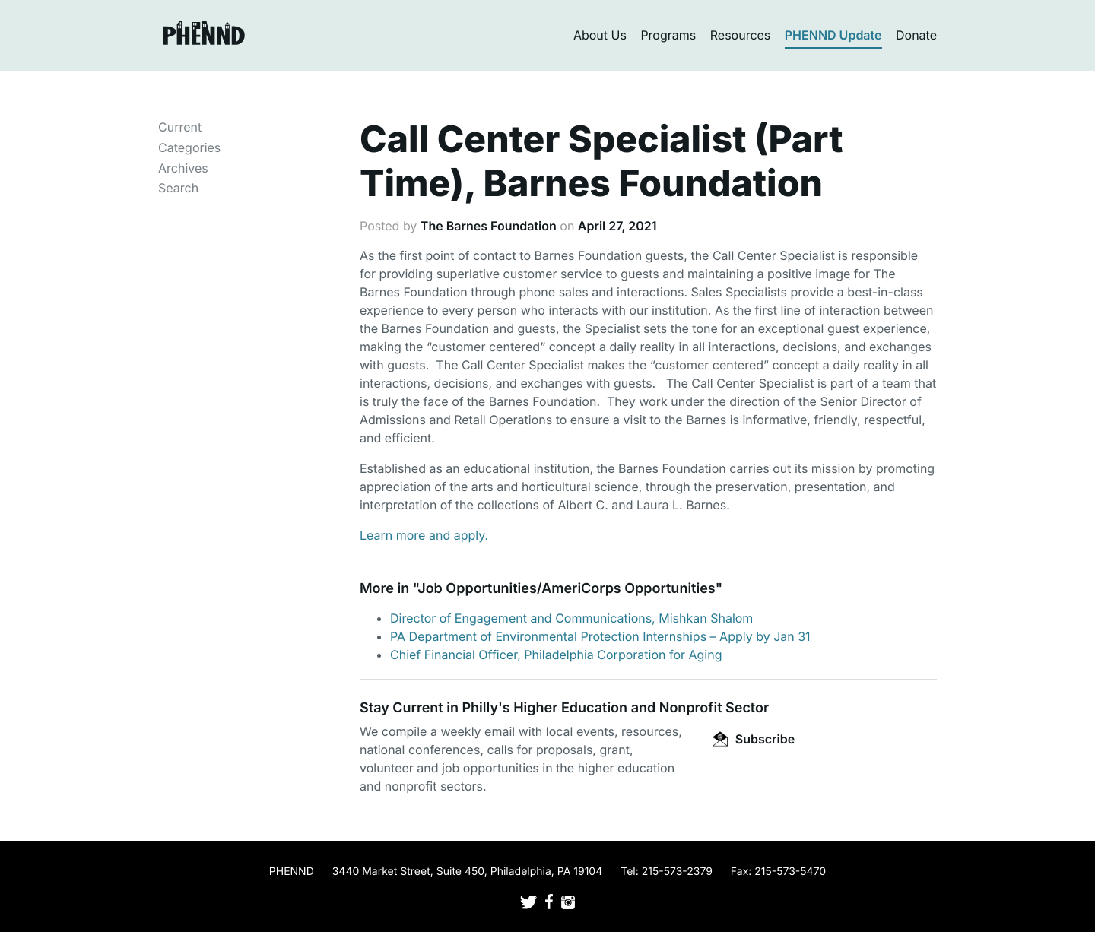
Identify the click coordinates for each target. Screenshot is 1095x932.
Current (180, 127)
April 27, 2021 (617, 225)
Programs (668, 35)
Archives (183, 168)
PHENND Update (833, 35)
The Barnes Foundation (489, 225)
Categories (189, 147)
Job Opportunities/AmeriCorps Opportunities (566, 589)
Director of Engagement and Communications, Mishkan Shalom (571, 618)
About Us (600, 35)
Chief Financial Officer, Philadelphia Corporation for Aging (556, 654)
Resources (740, 35)
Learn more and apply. (424, 535)
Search (178, 187)
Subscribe (754, 739)
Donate (916, 35)
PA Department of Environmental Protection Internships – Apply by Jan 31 (600, 636)
